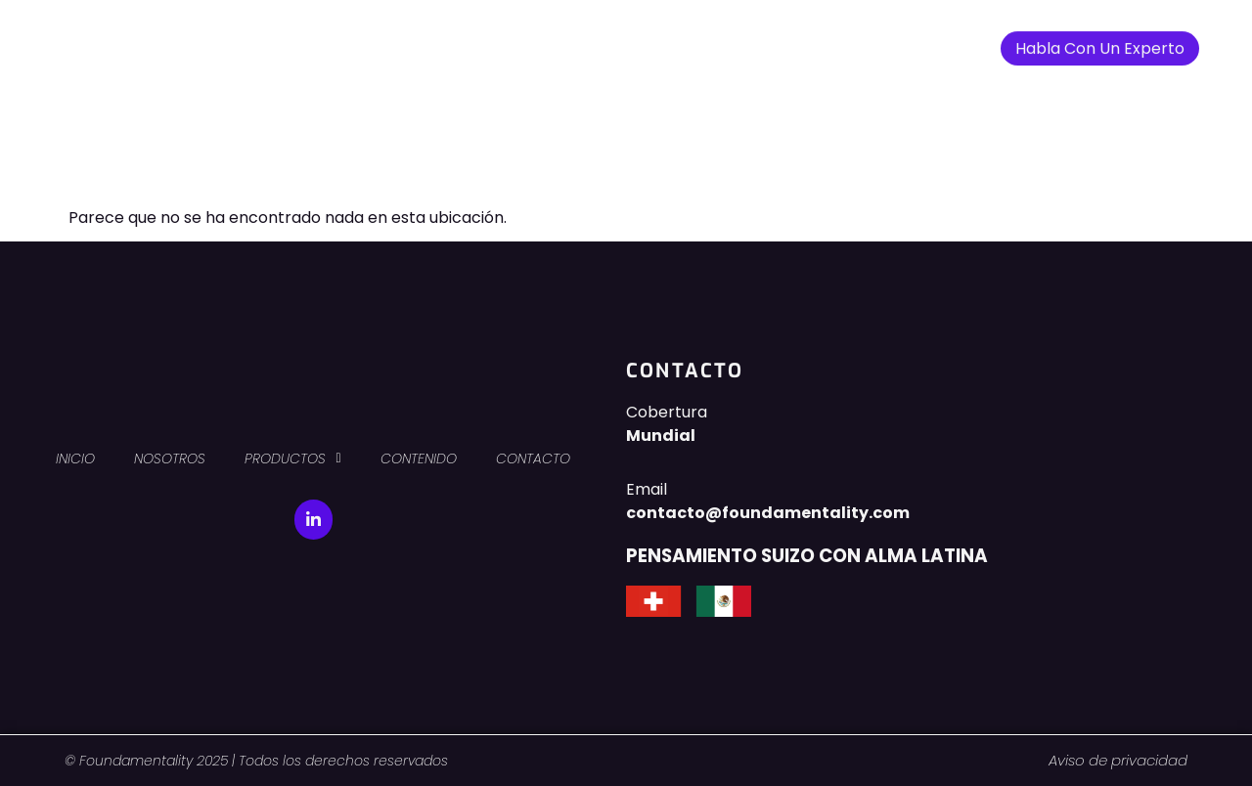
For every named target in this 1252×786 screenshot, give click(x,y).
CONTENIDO (711, 40)
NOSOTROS (477, 40)
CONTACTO (819, 40)
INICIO (393, 40)
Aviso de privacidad (1118, 760)
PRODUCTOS (593, 41)
